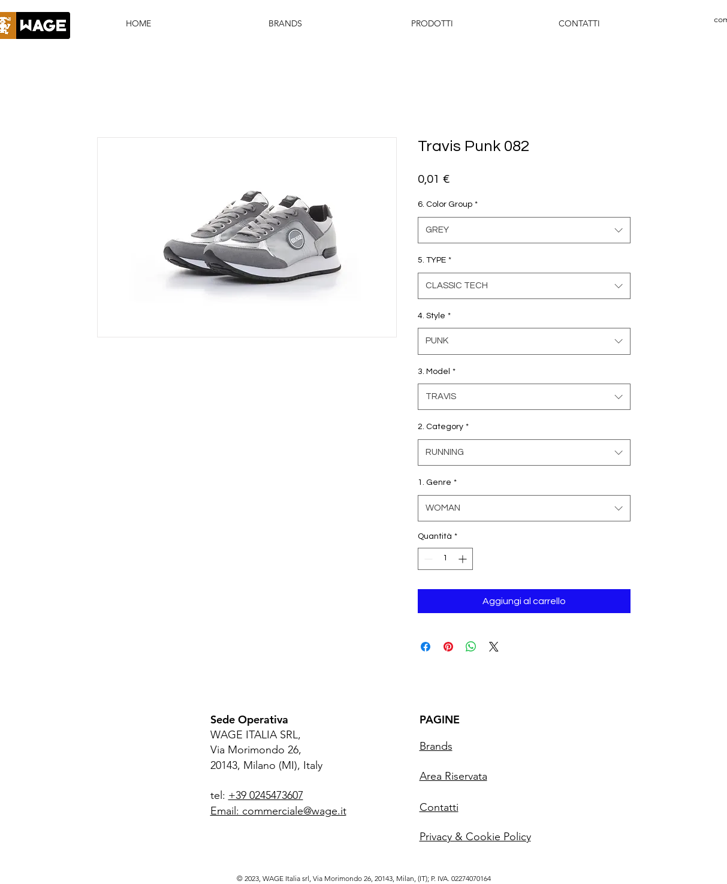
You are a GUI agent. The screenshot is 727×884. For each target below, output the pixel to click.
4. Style (434, 316)
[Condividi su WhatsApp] (471, 646)
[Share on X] (494, 646)
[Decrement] (427, 558)
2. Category (443, 427)
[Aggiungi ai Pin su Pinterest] (448, 646)
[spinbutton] (445, 558)
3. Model (436, 371)
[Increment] (463, 558)
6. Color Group (448, 204)
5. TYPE (434, 260)
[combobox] (524, 230)
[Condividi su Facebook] (425, 646)
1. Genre (437, 482)
